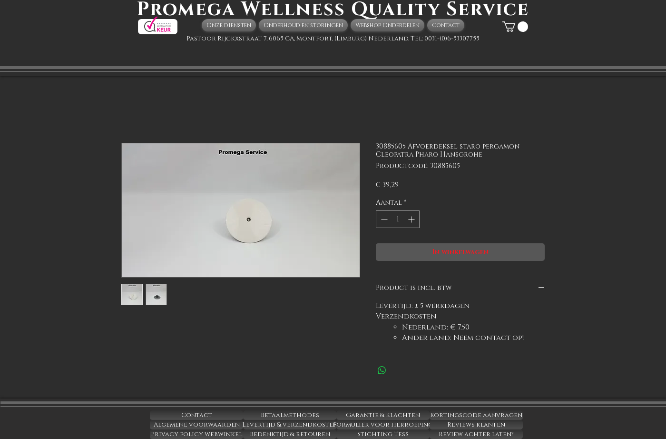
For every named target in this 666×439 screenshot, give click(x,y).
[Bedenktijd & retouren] (289, 434)
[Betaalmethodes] (289, 415)
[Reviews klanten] (476, 424)
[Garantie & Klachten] (383, 415)
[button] (515, 26)
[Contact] (196, 415)
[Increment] (412, 219)
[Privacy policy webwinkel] (196, 434)
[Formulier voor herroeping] (383, 424)
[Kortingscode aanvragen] (476, 415)
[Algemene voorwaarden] (196, 424)
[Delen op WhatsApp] (382, 370)
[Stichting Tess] (383, 434)
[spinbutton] (397, 219)
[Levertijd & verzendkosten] (289, 424)
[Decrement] (383, 219)
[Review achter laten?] (476, 434)
